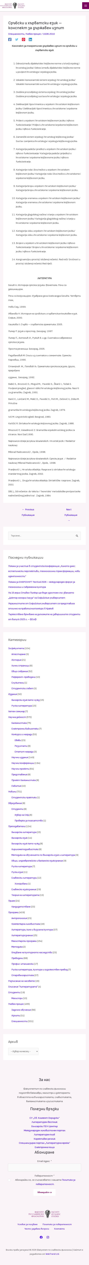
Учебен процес (34, 34)
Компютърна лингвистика (26, 925)
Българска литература (24, 833)
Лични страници (20, 666)
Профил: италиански (22, 965)
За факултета (16, 649)
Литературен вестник (44, 1123)
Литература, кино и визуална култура (32, 930)
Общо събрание (20, 672)
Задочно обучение (21, 1011)
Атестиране (18, 655)
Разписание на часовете (22, 982)
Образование (15, 804)
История (16, 661)
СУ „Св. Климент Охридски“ (45, 1119)
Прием (11, 902)
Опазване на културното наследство (32, 953)
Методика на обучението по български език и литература (44, 856)
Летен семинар (16, 712)
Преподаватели (17, 827)
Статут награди (24, 752)
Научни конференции (22, 764)
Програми (13, 913)
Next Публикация (70, 511)
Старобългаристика (23, 976)
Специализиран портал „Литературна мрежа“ (44, 1144)
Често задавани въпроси (36, 1229)
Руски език (17, 873)
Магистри (17, 999)
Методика (17, 947)
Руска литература (21, 706)
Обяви (18, 741)
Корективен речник (44, 1140)
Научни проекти (20, 769)
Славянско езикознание (24, 890)
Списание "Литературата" (23, 987)
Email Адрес (44, 1162)
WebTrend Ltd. (52, 1254)
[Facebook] (9, 40)
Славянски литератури (24, 879)
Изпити (15, 1016)
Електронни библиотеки (24, 729)
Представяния (19, 775)
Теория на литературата (25, 896)
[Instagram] (47, 1238)
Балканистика (19, 724)
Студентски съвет (22, 689)
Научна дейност (17, 718)
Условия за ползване (27, 1225)
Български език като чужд (26, 701)
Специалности (16, 34)
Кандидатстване (21, 907)
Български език (19, 839)
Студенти (17, 810)
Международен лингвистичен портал (44, 1131)
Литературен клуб (44, 1136)
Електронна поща (45, 1148)
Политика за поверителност (57, 1225)
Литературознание (22, 936)
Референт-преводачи (23, 678)
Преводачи (17, 959)
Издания (13, 695)
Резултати (21, 747)
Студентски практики (24, 798)
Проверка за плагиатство (29, 821)
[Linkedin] (30, 40)
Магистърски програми (24, 942)
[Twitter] (16, 40)
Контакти (59, 1229)
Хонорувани (21, 884)
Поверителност (44, 1177)
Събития (16, 787)
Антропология (19, 919)
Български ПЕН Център (44, 1127)
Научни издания (20, 758)
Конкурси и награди (22, 735)
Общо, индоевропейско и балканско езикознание (37, 861)
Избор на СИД (22, 816)
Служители (17, 683)
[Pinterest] (23, 40)
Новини (12, 792)
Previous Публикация (28, 511)
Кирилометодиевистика (25, 850)
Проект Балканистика (23, 781)
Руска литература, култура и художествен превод (39, 970)
